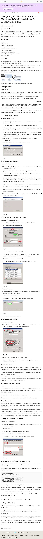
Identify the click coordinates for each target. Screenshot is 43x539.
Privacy (26, 535)
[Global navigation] (1, 2)
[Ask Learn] (39, 13)
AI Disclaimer (3, 535)
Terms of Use (3, 537)
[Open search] (38, 2)
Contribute (21, 535)
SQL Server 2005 (20, 12)
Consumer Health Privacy (34, 535)
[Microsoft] (21, 1)
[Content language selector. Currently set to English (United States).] (6, 533)
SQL (14, 12)
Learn (2, 12)
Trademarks (9, 537)
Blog (16, 535)
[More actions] (41, 13)
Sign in (41, 1)
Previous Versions (8, 12)
